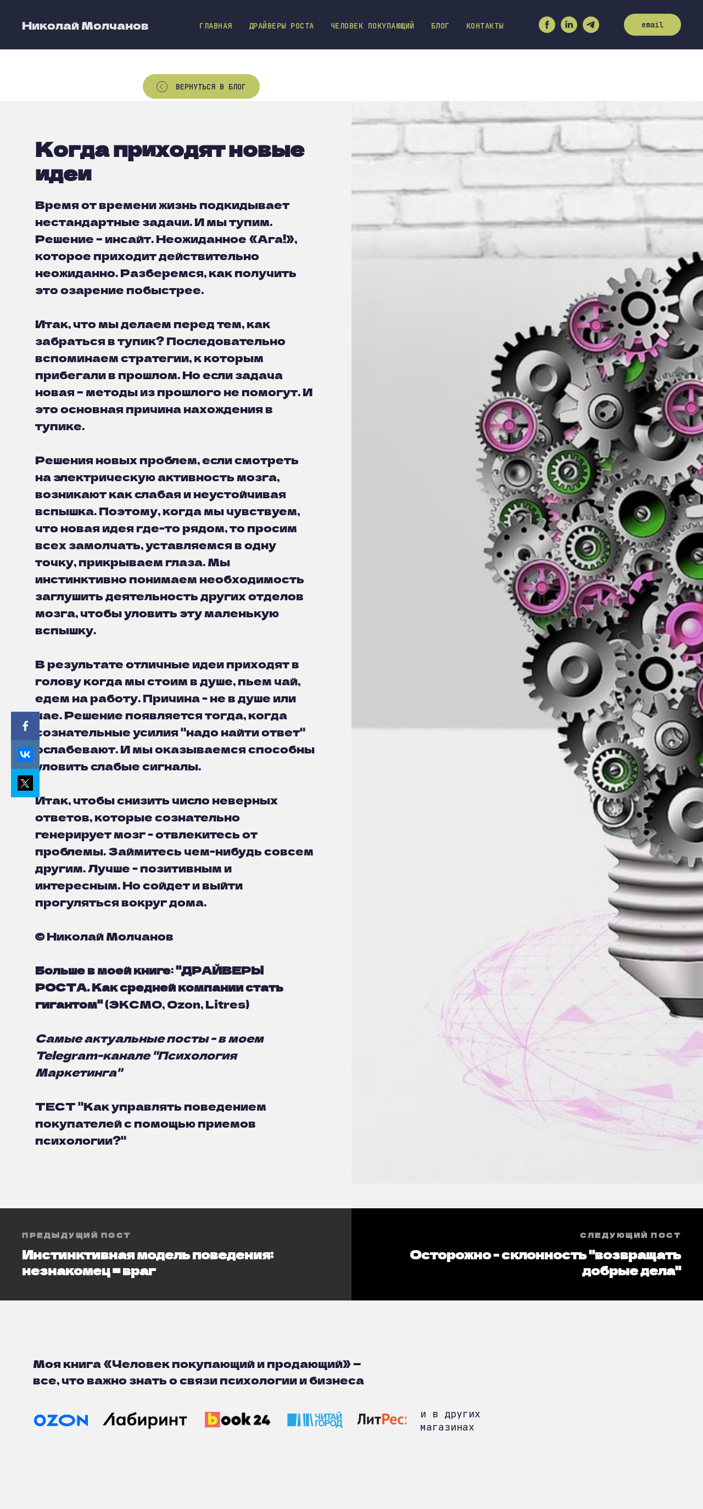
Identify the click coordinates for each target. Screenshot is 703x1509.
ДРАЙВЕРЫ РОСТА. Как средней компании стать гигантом (159, 987)
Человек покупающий (373, 26)
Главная (215, 26)
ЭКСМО (135, 1004)
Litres (225, 1004)
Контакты (485, 26)
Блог (440, 26)
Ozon (183, 1004)
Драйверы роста (281, 26)
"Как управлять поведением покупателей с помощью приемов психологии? (150, 1123)
